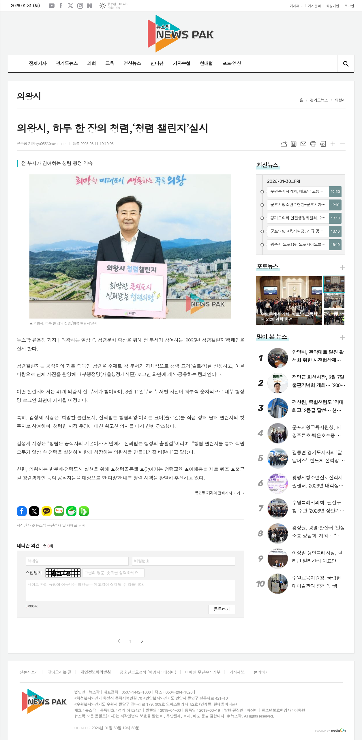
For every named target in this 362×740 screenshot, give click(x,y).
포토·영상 (231, 63)
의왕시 (340, 100)
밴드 (84, 511)
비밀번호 (141, 561)
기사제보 (296, 5)
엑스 (70, 5)
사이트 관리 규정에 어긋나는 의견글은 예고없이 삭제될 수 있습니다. (86, 584)
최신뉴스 (267, 165)
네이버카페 (71, 511)
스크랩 (323, 144)
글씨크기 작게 (343, 144)
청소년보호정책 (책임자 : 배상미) (148, 672)
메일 (303, 144)
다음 (141, 641)
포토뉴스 (267, 266)
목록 (294, 144)
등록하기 (222, 609)
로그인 (349, 5)
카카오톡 (47, 511)
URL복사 (284, 144)
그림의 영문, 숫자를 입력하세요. (111, 572)
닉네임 (33, 561)
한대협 (206, 63)
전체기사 (37, 63)
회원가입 (332, 5)
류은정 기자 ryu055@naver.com (42, 143)
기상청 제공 (113, 8)
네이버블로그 (89, 5)
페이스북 (61, 5)
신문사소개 (29, 672)
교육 (109, 63)
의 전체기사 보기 (217, 493)
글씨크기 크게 (333, 144)
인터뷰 (156, 63)
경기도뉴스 (67, 63)
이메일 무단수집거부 (202, 672)
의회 (91, 63)
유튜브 (51, 5)
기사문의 (314, 5)
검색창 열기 (345, 63)
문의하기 (261, 672)
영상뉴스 (132, 63)
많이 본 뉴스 (271, 336)
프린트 (313, 144)
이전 (119, 641)
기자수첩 (181, 63)
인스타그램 (80, 5)
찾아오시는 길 (60, 672)
